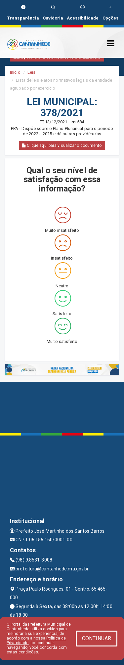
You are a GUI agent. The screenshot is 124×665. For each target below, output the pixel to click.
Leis (31, 72)
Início (15, 72)
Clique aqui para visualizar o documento (62, 145)
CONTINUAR (96, 638)
